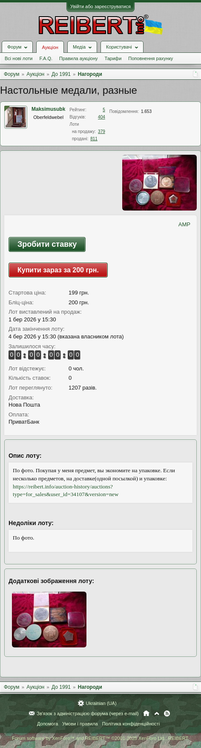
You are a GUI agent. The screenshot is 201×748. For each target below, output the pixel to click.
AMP (184, 224)
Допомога (47, 723)
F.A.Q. (45, 58)
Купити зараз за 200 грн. (58, 270)
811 (94, 138)
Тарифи (113, 58)
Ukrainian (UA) (101, 703)
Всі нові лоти (18, 58)
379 (101, 131)
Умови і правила (80, 723)
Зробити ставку (47, 244)
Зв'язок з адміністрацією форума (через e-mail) (88, 713)
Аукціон (50, 47)
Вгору (157, 713)
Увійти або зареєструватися (100, 6)
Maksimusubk (48, 109)
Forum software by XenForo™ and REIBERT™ (100, 738)
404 (101, 117)
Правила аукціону (78, 58)
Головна (146, 713)
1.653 (146, 111)
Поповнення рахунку (150, 58)
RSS (167, 713)
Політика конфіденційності (131, 723)
